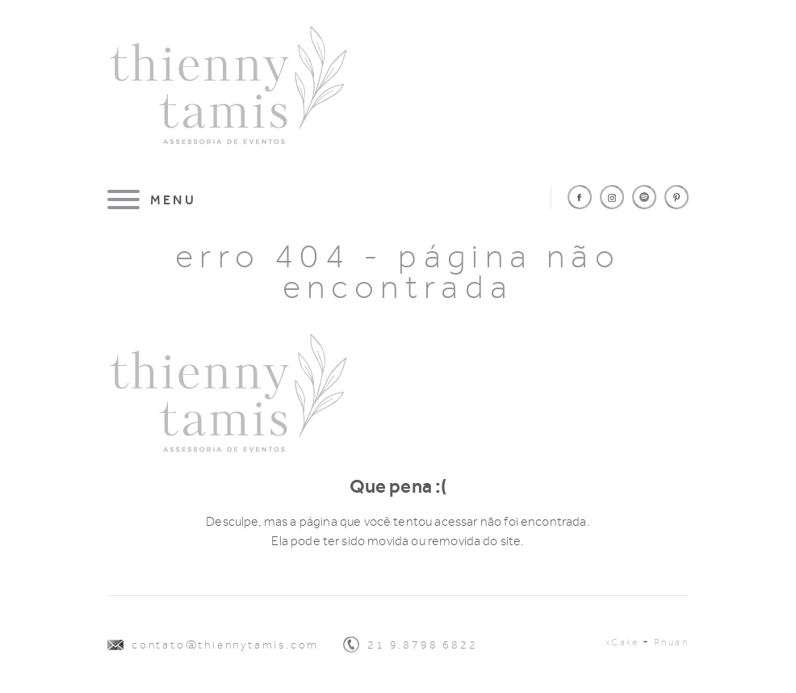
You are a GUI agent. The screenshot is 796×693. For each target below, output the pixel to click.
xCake (622, 642)
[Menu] (151, 199)
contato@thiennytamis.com (225, 645)
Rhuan (671, 642)
